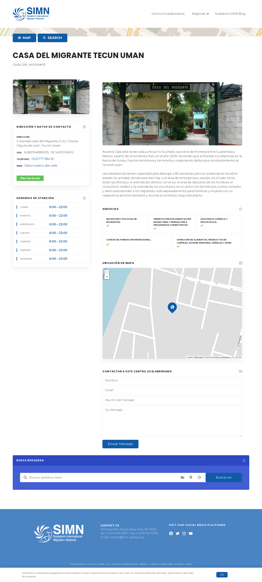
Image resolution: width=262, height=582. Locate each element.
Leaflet (190, 357)
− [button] (107, 277)
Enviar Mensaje (120, 444)
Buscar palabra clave (25, 477)
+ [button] (107, 272)
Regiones (198, 13)
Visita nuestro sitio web (40, 165)
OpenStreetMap (212, 357)
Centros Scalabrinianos (168, 13)
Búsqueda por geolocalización (199, 477)
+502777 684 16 (42, 159)
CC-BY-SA (236, 357)
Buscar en (224, 477)
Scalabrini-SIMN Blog (230, 13)
